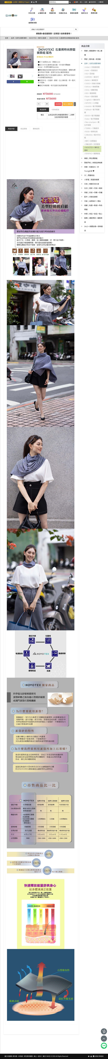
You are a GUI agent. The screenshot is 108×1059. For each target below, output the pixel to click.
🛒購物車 (100, 2)
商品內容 (11, 129)
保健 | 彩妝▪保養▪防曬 (93, 185)
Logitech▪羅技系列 (92, 98)
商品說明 (43, 110)
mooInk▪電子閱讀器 (92, 104)
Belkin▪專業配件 (91, 79)
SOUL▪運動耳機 (91, 88)
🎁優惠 (76, 2)
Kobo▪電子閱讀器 (91, 113)
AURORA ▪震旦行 (91, 76)
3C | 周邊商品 (89, 168)
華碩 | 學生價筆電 (90, 151)
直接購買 (58, 104)
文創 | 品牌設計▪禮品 (92, 193)
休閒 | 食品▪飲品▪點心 (93, 206)
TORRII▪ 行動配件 (91, 122)
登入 (81, 2)
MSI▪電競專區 (90, 91)
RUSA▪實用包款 (91, 125)
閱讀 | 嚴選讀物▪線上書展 (93, 53)
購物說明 (36, 129)
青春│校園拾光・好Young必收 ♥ (91, 161)
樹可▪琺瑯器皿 (90, 134)
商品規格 (23, 129)
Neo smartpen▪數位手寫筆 (92, 117)
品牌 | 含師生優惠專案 (19, 38)
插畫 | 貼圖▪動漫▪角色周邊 (93, 200)
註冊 (85, 2)
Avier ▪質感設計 (91, 70)
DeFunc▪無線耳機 (91, 85)
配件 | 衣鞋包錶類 (90, 189)
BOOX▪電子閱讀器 (92, 110)
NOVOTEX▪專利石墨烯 (37, 38)
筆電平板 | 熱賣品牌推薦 (93, 155)
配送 (55, 110)
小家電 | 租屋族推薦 (91, 172)
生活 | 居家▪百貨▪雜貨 (93, 181)
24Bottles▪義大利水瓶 (92, 129)
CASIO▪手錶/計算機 (92, 82)
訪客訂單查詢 (99, 1056)
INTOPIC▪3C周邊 (91, 101)
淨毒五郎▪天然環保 (92, 137)
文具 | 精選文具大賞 (91, 176)
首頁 (6, 38)
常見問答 (92, 2)
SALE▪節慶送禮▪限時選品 (93, 221)
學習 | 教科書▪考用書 (92, 59)
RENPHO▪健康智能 (92, 146)
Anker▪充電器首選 (92, 67)
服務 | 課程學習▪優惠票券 (93, 212)
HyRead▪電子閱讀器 (92, 107)
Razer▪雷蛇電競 (91, 95)
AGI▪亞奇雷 (89, 73)
